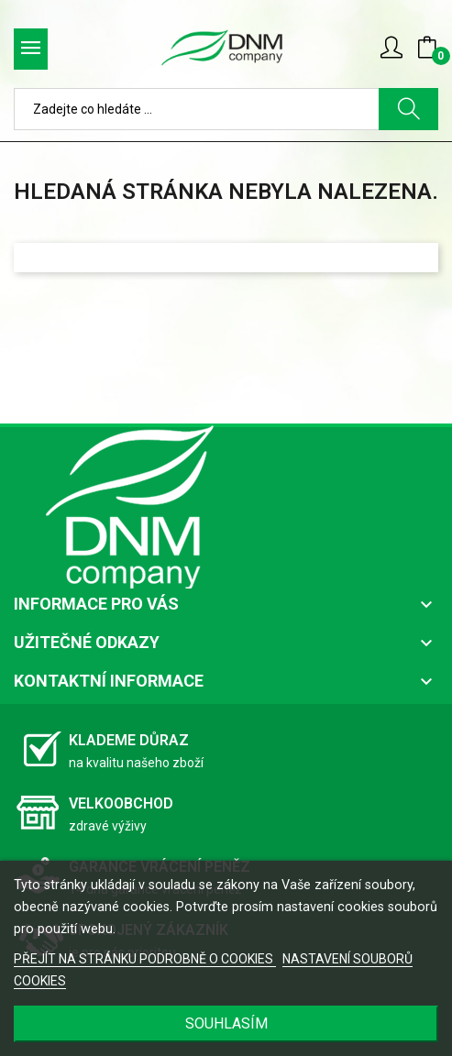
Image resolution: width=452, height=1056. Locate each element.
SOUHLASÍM (226, 1023)
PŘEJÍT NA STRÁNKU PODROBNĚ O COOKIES (145, 959)
